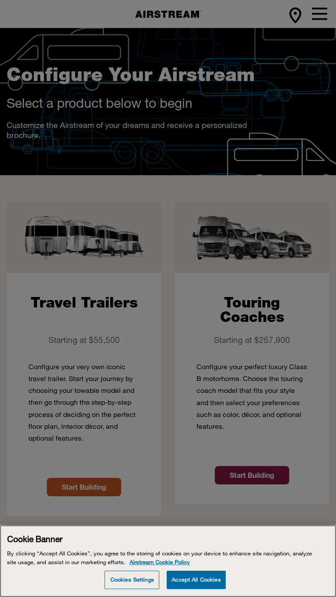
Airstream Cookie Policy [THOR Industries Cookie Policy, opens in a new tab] (160, 561)
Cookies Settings (132, 579)
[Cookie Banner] (168, 561)
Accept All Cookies (196, 579)
